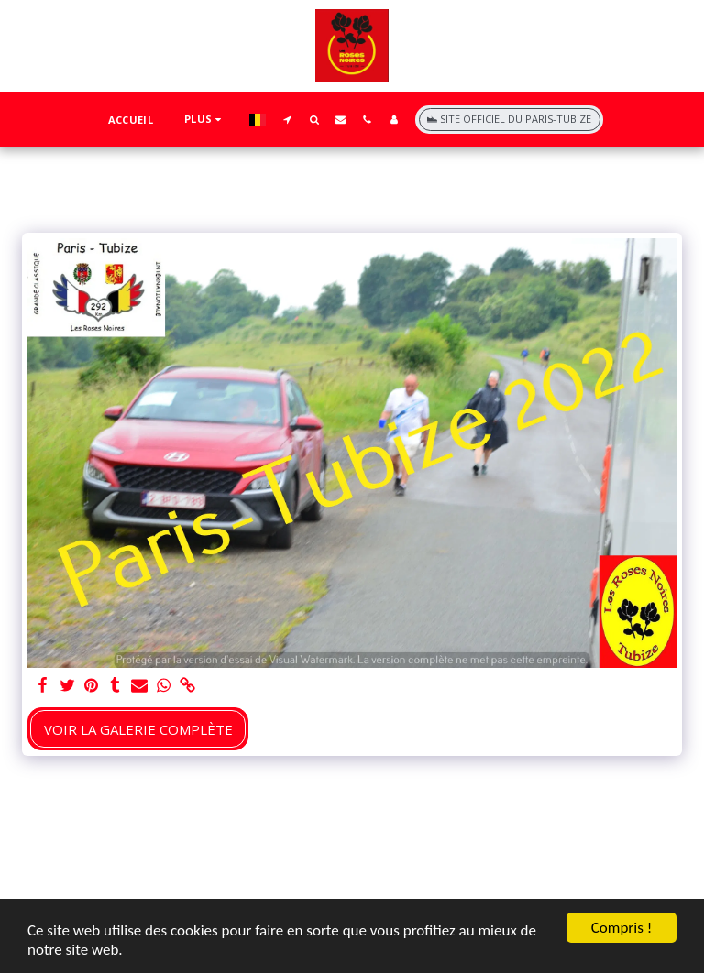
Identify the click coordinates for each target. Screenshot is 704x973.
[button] (287, 119)
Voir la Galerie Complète (138, 729)
